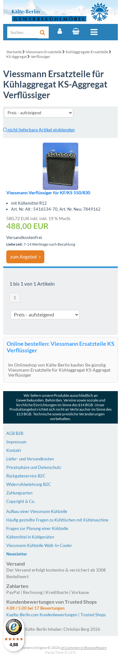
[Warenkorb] (76, 31)
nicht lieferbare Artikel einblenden (39, 129)
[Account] (59, 31)
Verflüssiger (40, 56)
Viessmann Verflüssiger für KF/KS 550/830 (48, 192)
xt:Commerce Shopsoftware (84, 647)
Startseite (14, 51)
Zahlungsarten (19, 492)
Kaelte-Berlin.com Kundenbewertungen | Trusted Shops (56, 614)
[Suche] (23, 32)
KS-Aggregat (16, 56)
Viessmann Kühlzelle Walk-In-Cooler (39, 545)
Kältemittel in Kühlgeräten (30, 536)
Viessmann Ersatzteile (44, 51)
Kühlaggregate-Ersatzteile (87, 51)
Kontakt (13, 450)
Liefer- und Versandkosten (30, 458)
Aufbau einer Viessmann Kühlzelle (36, 511)
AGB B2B (14, 433)
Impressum (16, 441)
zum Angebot (25, 256)
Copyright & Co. (20, 501)
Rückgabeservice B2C (26, 475)
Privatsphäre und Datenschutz (33, 467)
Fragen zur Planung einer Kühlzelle (37, 528)
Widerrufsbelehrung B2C (28, 484)
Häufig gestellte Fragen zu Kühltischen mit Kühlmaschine (57, 519)
